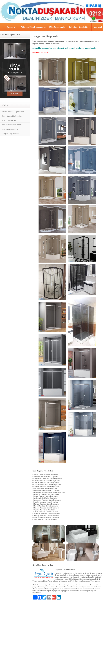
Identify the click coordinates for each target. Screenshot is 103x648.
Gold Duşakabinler (9, 120)
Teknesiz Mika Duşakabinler (33, 27)
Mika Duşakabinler (57, 27)
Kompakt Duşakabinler (10, 134)
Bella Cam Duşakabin (10, 129)
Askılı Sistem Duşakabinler (12, 125)
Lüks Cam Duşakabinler (79, 27)
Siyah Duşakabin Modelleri (12, 116)
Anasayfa (11, 27)
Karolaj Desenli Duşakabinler (13, 112)
